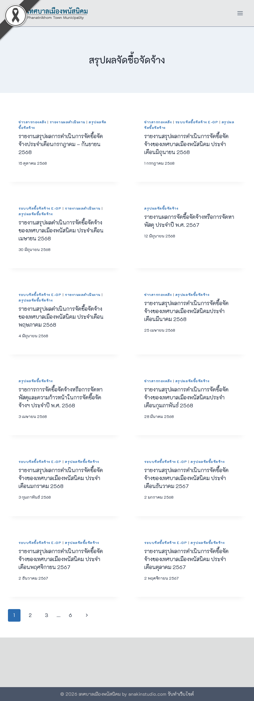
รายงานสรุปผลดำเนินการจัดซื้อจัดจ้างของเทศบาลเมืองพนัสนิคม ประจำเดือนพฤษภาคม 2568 (61, 316)
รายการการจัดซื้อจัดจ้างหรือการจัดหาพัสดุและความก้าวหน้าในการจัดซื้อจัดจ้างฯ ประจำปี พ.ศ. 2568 (61, 397)
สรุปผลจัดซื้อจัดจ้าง (36, 214)
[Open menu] (240, 13)
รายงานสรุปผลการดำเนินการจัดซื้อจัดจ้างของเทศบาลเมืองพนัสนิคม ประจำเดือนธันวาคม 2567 (186, 478)
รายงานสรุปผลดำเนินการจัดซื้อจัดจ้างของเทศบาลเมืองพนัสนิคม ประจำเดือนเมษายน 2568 (61, 230)
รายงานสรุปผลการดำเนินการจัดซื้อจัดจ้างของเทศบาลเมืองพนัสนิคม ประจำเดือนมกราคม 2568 (61, 478)
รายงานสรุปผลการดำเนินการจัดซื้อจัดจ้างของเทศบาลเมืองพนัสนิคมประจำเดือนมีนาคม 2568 (186, 311)
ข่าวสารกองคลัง (32, 122)
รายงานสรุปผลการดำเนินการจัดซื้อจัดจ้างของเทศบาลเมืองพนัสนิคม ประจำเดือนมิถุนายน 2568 (186, 144)
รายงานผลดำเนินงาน (67, 122)
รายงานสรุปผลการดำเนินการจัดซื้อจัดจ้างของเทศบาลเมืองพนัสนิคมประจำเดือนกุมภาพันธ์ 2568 (186, 397)
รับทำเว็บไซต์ (181, 694)
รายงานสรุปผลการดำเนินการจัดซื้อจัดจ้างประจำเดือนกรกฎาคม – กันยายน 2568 (61, 144)
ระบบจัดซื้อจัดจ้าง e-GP (196, 122)
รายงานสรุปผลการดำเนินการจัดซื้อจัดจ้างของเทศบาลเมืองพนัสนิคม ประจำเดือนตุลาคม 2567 (186, 559)
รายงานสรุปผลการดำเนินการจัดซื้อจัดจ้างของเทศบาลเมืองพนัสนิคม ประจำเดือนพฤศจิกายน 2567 (61, 559)
